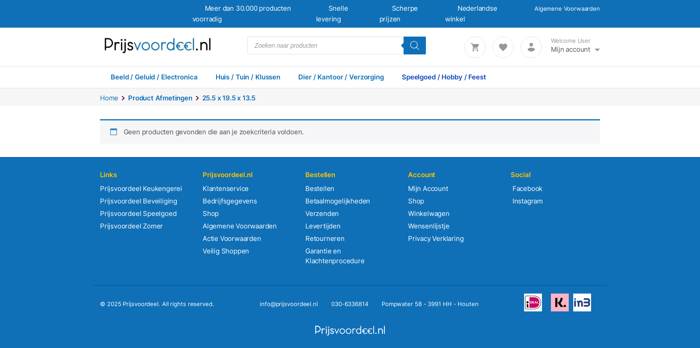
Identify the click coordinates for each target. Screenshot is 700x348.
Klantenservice (226, 188)
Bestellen (319, 188)
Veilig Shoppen (226, 251)
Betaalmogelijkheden (337, 201)
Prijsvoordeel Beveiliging (138, 201)
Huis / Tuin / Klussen (248, 77)
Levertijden (323, 226)
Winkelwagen (429, 213)
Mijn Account (428, 188)
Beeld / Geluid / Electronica (154, 77)
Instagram (527, 201)
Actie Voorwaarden (232, 238)
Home (109, 98)
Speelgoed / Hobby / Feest (444, 77)
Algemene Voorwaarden (567, 8)
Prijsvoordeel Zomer (131, 226)
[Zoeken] (415, 45)
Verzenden (322, 213)
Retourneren (325, 238)
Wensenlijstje (428, 226)
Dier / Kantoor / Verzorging (341, 77)
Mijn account (570, 49)
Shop (211, 213)
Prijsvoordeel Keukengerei (141, 188)
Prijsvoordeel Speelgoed (138, 213)
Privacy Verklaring (435, 238)
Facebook (526, 188)
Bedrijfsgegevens (230, 201)
